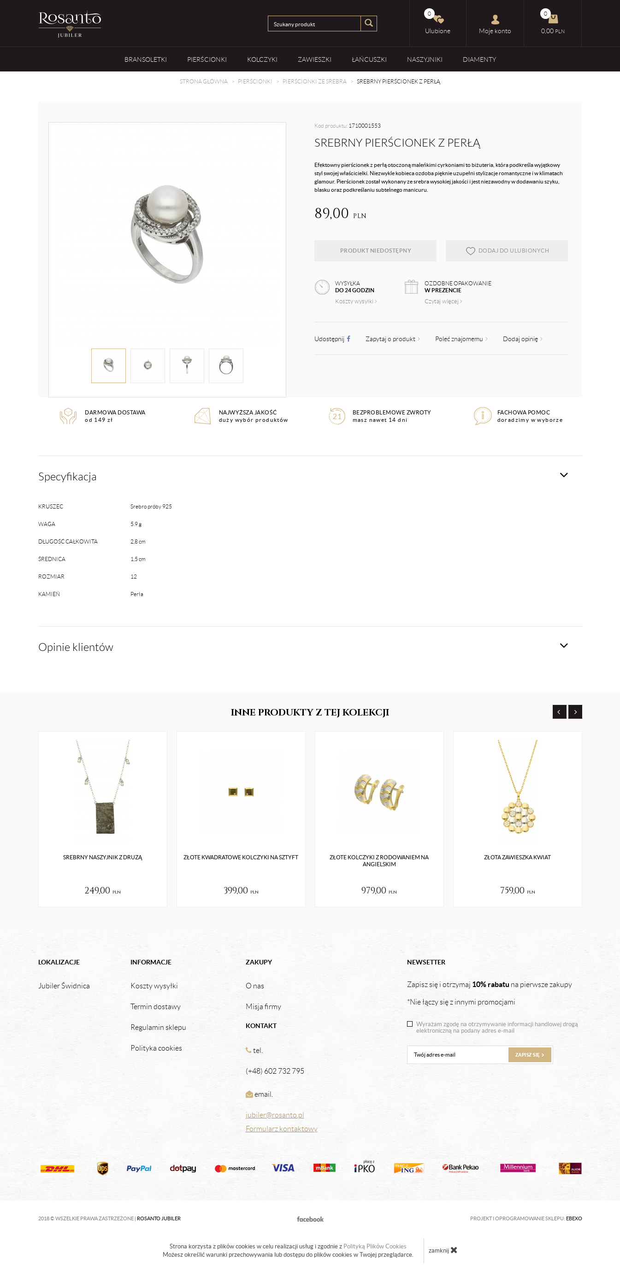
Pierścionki (207, 59)
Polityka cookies (156, 1048)
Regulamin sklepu (158, 1027)
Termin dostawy (155, 1007)
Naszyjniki (425, 59)
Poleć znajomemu (461, 339)
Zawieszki (315, 59)
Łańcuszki (369, 59)
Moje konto (495, 24)
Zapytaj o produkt (393, 339)
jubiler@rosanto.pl (275, 1115)
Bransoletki (145, 59)
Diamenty (479, 59)
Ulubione (437, 21)
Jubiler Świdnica (64, 986)
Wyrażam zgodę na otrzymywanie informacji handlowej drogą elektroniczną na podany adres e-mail (497, 1027)
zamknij (443, 1249)
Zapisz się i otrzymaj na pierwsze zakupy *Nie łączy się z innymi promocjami (489, 993)
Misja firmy (263, 1007)
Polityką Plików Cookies (375, 1246)
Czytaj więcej (443, 301)
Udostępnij (332, 339)
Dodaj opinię (523, 339)
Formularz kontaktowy (282, 1129)
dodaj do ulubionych (507, 250)
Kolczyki (262, 59)
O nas (255, 986)
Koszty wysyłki (356, 301)
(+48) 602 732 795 (275, 1071)
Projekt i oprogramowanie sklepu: (526, 1218)
